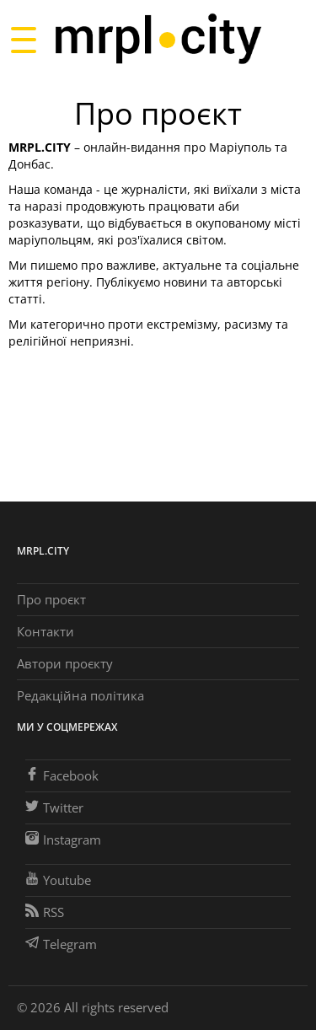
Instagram (63, 839)
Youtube (58, 880)
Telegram (61, 944)
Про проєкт (51, 599)
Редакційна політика (80, 695)
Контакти (45, 631)
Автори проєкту (65, 663)
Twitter (54, 807)
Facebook (62, 775)
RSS (44, 912)
